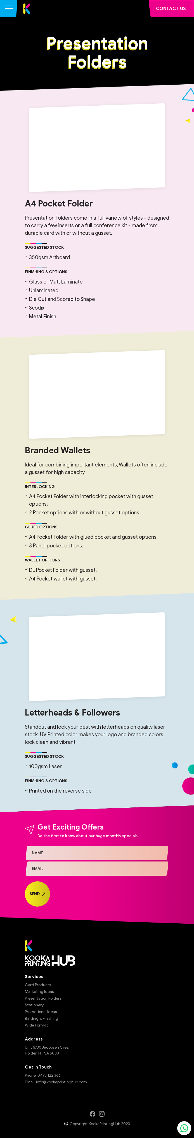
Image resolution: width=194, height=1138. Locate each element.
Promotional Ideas (41, 1011)
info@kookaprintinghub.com (61, 1082)
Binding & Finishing (41, 1018)
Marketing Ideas (39, 991)
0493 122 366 (49, 1075)
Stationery (34, 1005)
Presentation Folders (43, 998)
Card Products (38, 985)
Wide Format (36, 1025)
